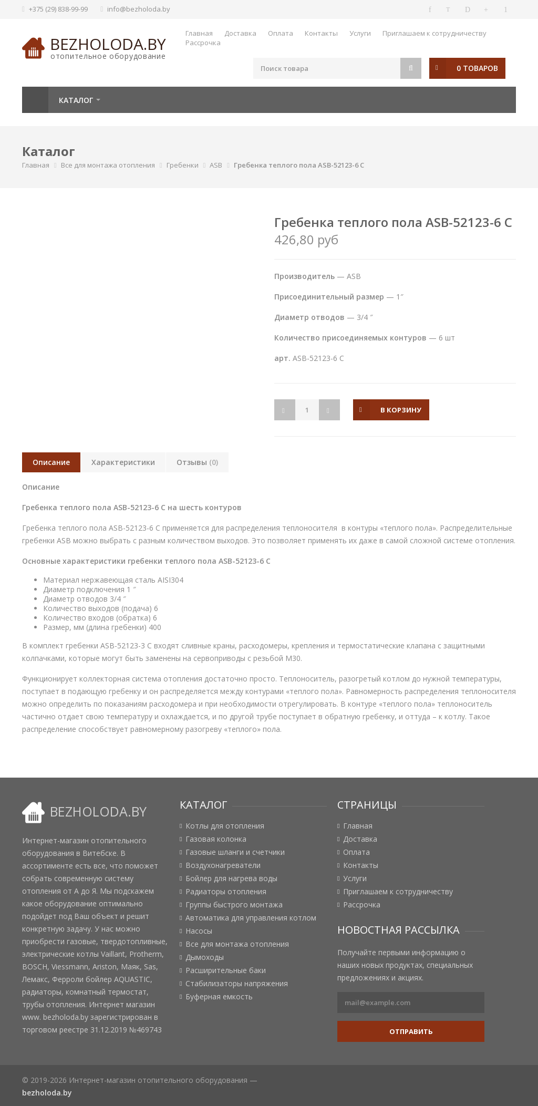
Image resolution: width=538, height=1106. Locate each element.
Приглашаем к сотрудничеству (434, 33)
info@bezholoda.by (138, 9)
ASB (216, 165)
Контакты (321, 33)
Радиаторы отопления (225, 891)
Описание (51, 462)
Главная (199, 33)
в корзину (400, 410)
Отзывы (197, 462)
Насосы (198, 931)
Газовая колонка (215, 839)
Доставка (240, 33)
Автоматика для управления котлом (250, 918)
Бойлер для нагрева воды (231, 878)
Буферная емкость (219, 996)
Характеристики (123, 462)
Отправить (411, 1031)
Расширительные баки (225, 970)
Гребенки (183, 165)
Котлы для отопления (224, 826)
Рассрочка (203, 42)
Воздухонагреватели (223, 865)
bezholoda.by (108, 44)
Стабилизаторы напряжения (236, 983)
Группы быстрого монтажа (234, 904)
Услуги (360, 33)
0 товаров (477, 68)
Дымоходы (204, 957)
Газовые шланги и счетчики (235, 852)
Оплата (280, 33)
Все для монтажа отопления (108, 165)
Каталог (76, 100)
